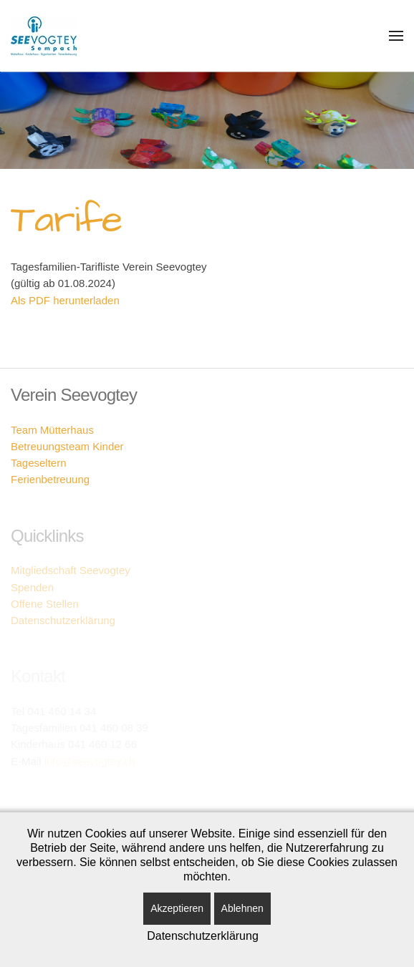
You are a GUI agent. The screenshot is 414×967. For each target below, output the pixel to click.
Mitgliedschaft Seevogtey (70, 570)
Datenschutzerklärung (63, 620)
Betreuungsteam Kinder (67, 446)
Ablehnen (242, 908)
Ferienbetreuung (50, 479)
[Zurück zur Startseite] (44, 35)
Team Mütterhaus (52, 430)
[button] (396, 35)
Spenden (32, 587)
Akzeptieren (176, 908)
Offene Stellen (45, 604)
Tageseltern (39, 463)
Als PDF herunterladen (65, 300)
